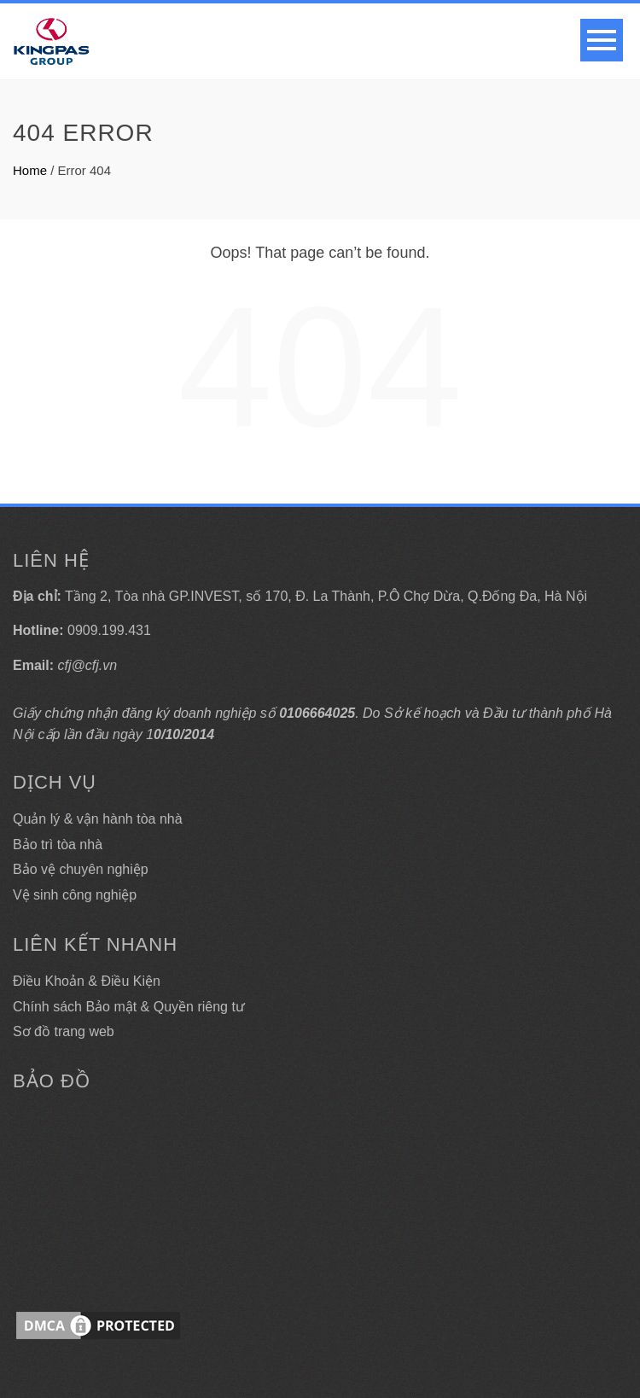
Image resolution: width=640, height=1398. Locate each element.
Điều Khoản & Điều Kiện (86, 981)
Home (30, 170)
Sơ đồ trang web (63, 1031)
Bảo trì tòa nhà (57, 844)
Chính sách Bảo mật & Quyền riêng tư (129, 1006)
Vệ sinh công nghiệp (75, 895)
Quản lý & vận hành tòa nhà (98, 819)
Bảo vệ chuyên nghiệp (80, 869)
